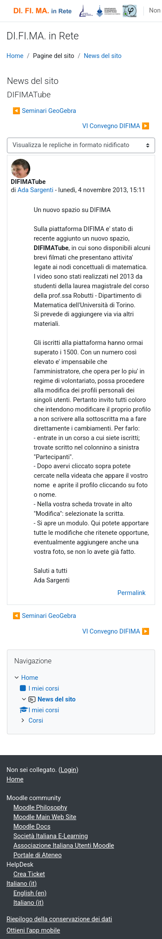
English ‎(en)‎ (30, 893)
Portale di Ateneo (37, 855)
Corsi (36, 720)
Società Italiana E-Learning (50, 836)
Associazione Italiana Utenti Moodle (63, 845)
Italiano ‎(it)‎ (21, 884)
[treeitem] (81, 699)
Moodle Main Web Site (44, 817)
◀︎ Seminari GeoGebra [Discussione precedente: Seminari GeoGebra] (44, 111)
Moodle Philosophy (40, 807)
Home (14, 56)
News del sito (103, 56)
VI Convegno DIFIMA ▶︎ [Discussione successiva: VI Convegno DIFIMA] (115, 126)
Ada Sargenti (35, 190)
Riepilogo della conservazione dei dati (59, 919)
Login (68, 770)
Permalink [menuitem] (132, 593)
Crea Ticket (29, 874)
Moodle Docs (32, 826)
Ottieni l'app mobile (33, 930)
